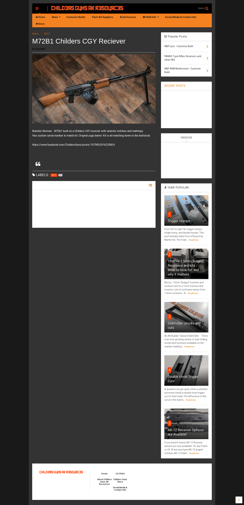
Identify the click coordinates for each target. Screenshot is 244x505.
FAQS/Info (151, 17)
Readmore (194, 240)
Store (40, 24)
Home (40, 17)
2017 (47, 33)
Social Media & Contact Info (180, 17)
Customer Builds (75, 17)
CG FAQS (120, 473)
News (56, 17)
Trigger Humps (179, 221)
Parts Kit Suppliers (102, 17)
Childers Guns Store (120, 480)
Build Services (128, 17)
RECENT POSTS (175, 85)
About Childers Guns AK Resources (104, 481)
